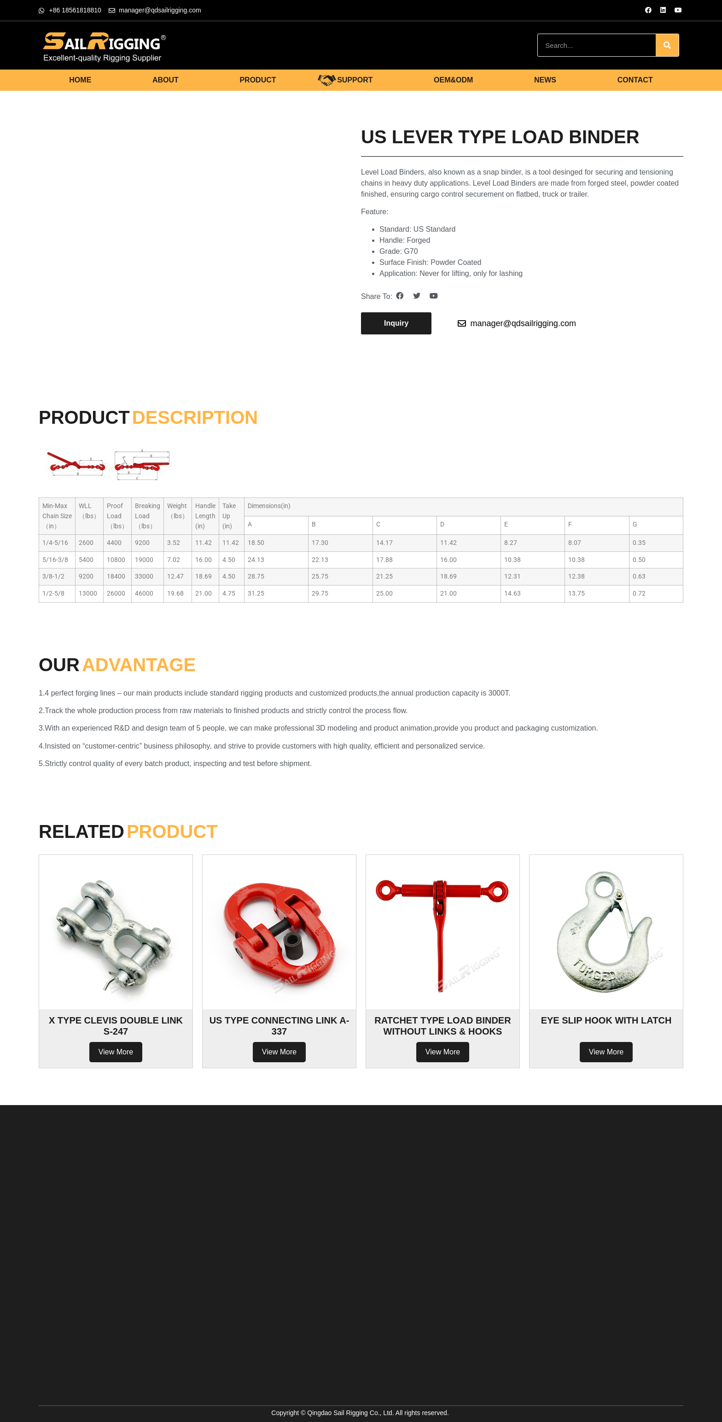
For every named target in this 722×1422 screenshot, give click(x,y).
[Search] (667, 45)
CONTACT (635, 80)
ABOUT (165, 80)
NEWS (545, 80)
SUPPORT (355, 80)
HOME (80, 80)
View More (116, 1052)
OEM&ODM (453, 80)
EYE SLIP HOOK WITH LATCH (606, 1020)
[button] (396, 323)
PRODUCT (257, 80)
